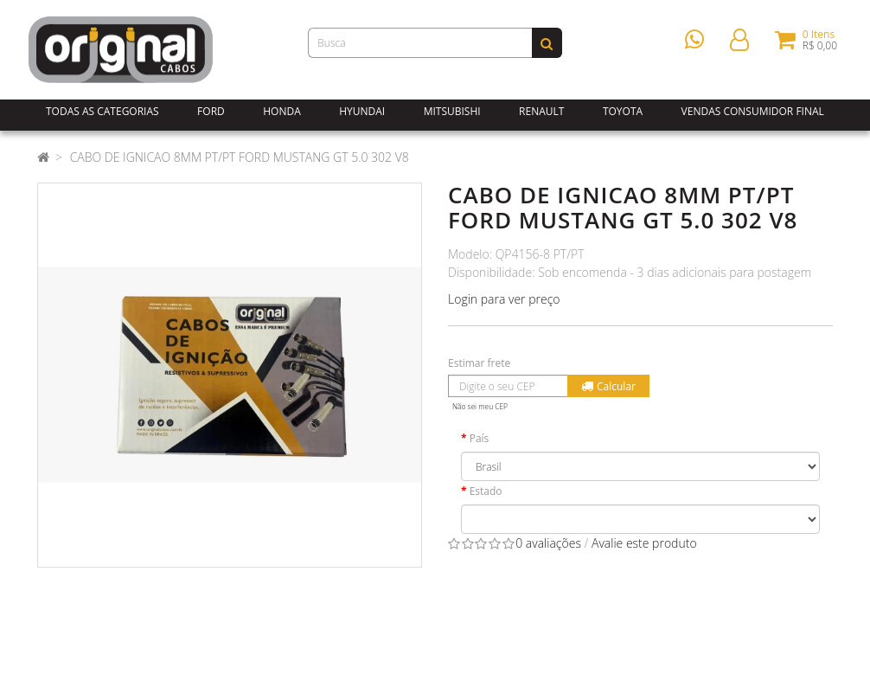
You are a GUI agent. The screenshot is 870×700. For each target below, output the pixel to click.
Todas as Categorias (102, 111)
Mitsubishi (452, 111)
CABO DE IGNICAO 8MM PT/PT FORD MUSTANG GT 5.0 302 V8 (239, 157)
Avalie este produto (644, 543)
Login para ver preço (504, 299)
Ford (211, 111)
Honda (282, 111)
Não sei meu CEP (480, 406)
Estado (486, 491)
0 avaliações (548, 543)
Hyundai (362, 111)
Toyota (623, 111)
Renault (541, 111)
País (479, 438)
